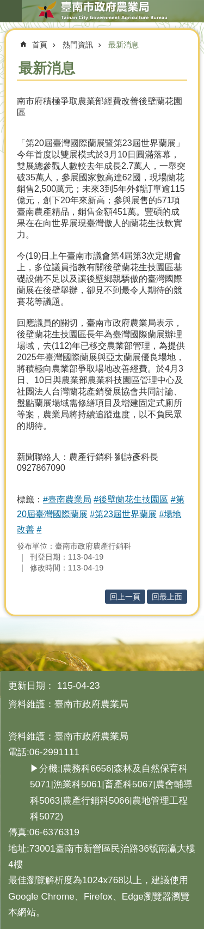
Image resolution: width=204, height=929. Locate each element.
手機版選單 (11, 11)
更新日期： (31, 685)
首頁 (39, 44)
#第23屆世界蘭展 (123, 514)
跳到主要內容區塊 (5, 5)
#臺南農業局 (67, 499)
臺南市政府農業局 (102, 11)
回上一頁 (125, 596)
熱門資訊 (78, 44)
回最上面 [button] (167, 596)
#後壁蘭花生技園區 (131, 499)
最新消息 (123, 44)
